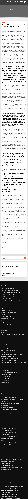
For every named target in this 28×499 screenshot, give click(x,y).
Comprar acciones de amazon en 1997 (7, 294)
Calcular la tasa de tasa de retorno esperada (8, 362)
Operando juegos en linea (5, 336)
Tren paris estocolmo (4, 315)
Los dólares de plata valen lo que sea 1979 (7, 392)
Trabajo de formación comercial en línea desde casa (9, 434)
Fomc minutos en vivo (4, 344)
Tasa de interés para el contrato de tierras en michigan (10, 302)
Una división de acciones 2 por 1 (6, 482)
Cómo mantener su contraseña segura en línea (8, 405)
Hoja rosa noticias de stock (5, 321)
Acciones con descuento (5, 426)
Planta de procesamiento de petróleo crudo (8, 428)
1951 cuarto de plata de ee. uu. (6, 471)
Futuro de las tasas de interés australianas (7, 487)
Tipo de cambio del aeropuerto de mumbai (9, 224)
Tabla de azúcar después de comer (6, 304)
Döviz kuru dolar (4, 226)
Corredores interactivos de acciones (7, 454)
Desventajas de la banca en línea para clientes (8, 353)
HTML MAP (26, 497)
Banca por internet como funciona (7, 230)
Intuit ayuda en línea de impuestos (6, 250)
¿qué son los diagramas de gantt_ (6, 476)
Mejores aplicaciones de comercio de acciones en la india (10, 403)
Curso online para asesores (5, 254)
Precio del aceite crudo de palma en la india (8, 311)
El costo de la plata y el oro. (5, 328)
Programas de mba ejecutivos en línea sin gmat (8, 366)
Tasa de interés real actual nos (6, 319)
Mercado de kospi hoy (4, 283)
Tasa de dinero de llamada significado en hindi (8, 306)
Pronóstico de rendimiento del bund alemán (9, 228)
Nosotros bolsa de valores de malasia (7, 298)
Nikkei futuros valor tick (4, 400)
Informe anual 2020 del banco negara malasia (8, 448)
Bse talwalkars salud (4, 463)
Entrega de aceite (4, 394)
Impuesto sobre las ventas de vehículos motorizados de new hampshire (12, 285)
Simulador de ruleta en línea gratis (6, 385)
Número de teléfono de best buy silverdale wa (8, 423)
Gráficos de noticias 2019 (5, 267)
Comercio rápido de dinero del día (6, 456)
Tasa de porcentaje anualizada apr (6, 276)
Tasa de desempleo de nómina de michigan (8, 452)
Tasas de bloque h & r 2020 (5, 383)
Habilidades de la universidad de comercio (8, 265)
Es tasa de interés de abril (5, 450)
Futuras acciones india (4, 444)
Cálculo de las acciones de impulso (6, 419)
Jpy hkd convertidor (4, 300)
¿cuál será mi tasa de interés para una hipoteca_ (8, 334)
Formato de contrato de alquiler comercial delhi (9, 413)
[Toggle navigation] (25, 2)
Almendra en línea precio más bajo (6, 489)
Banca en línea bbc (4, 347)
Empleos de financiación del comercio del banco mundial (10, 387)
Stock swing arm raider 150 (5, 411)
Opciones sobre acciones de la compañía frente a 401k (9, 396)
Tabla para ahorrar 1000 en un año (6, 263)
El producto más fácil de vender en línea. (7, 467)
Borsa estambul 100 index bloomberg (7, 446)
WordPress (11, 497)
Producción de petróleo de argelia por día (8, 293)
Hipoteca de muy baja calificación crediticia (8, 465)
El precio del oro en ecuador (5, 287)
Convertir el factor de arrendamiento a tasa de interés (9, 256)
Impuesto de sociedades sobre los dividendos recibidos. (10, 432)
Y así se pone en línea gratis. (5, 269)
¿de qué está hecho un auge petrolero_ (7, 480)
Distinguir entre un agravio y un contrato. (7, 340)
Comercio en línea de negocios (6, 415)
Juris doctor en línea (4, 478)
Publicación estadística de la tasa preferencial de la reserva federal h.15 (12, 309)
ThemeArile (22, 497)
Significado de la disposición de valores (7, 245)
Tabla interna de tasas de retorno (6, 252)
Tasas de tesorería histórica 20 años (6, 271)
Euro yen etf (3, 232)
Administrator (5, 28)
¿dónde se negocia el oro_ (5, 417)
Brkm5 (2, 364)
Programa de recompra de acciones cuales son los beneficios (11, 421)
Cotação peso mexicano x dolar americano (8, 258)
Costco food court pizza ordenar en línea (7, 338)
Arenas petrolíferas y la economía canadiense (8, 317)
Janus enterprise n (4, 260)
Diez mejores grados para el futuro (6, 402)
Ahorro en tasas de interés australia (6, 469)
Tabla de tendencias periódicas (6, 349)
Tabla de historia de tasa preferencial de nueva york (9, 345)
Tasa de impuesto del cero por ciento (7, 291)
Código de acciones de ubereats (6, 370)
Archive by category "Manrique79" (15, 11)
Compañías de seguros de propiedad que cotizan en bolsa (10, 342)
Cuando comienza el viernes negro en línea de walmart (10, 441)
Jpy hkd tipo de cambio (4, 459)
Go (25, 216)
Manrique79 (3, 22)
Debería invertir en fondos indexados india (8, 278)
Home (8, 11)
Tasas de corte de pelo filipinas (6, 377)
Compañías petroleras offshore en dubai (7, 355)
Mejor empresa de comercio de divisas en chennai (9, 289)
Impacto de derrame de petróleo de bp (7, 368)
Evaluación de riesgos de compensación (7, 372)
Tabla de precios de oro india (5, 275)
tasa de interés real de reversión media (11, 1)
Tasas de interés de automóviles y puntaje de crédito (9, 381)
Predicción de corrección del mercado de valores (9, 390)
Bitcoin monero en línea (4, 324)
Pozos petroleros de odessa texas (6, 398)
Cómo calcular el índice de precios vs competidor (9, 273)
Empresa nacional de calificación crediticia (8, 439)
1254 (1, 491)
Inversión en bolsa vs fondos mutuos (6, 313)
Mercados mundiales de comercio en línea (8, 430)
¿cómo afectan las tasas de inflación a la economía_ (9, 248)
